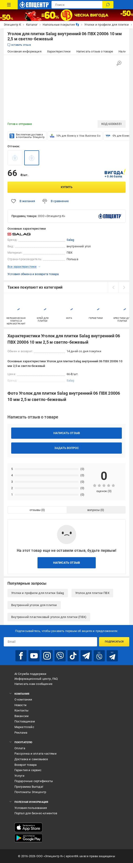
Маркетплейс (24, 727)
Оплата (19, 748)
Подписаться (114, 641)
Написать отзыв (66, 433)
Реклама (20, 732)
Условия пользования (30, 808)
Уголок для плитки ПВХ (92, 593)
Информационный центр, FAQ (36, 678)
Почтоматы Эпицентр (30, 792)
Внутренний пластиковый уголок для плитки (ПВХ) (48, 617)
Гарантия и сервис (27, 770)
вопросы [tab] (93, 510)
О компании (23, 699)
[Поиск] (107, 4)
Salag (70, 240)
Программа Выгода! (28, 786)
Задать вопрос (66, 448)
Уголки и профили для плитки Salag (37, 593)
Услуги (19, 775)
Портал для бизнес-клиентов (35, 813)
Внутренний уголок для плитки (34, 605)
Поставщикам (24, 721)
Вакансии (21, 716)
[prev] (113, 287)
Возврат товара (25, 764)
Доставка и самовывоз (31, 759)
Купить (66, 187)
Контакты (21, 710)
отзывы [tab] (35, 510)
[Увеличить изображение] (119, 63)
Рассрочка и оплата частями (35, 753)
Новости (20, 705)
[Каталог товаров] (9, 4)
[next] (124, 287)
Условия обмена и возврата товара (33, 274)
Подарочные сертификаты (33, 781)
